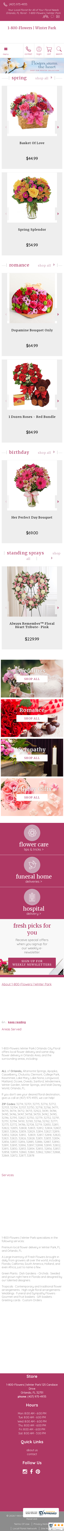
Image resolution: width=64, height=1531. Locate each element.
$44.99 (32, 158)
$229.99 (32, 638)
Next (58, 127)
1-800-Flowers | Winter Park (32, 28)
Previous (5, 127)
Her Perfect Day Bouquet (32, 517)
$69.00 (32, 532)
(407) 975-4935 (18, 4)
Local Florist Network (25, 1528)
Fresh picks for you (32, 938)
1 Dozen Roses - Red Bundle (32, 417)
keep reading (17, 1022)
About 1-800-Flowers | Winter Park (27, 984)
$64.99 (32, 345)
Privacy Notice (42, 1524)
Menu (6, 54)
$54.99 (32, 244)
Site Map (46, 1528)
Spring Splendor (32, 230)
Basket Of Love (32, 143)
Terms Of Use (21, 1524)
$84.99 (32, 432)
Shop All (41, 78)
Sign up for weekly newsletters (32, 962)
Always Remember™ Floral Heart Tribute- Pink (32, 625)
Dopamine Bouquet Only (32, 330)
